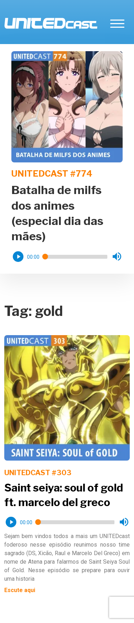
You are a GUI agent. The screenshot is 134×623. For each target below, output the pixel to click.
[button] (18, 256)
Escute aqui (19, 590)
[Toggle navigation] (117, 23)
